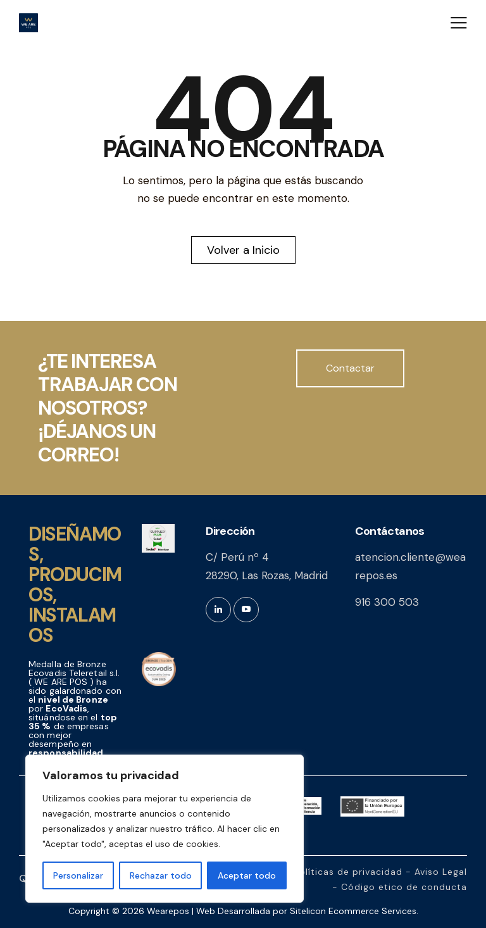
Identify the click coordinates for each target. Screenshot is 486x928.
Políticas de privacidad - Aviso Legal (380, 871)
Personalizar (78, 875)
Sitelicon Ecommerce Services (353, 911)
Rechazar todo (161, 875)
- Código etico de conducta (399, 886)
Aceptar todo (247, 875)
